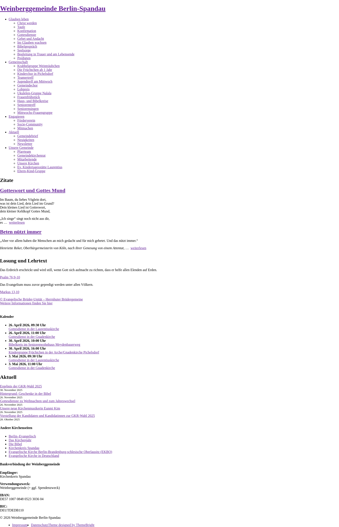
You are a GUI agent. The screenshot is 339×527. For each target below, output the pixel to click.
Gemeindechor (27, 85)
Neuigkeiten (25, 140)
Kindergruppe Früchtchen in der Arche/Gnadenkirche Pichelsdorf (54, 352)
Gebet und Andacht (30, 38)
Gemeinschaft (18, 62)
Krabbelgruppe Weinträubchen (38, 66)
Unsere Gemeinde (21, 147)
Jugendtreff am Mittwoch (34, 81)
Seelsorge (24, 50)
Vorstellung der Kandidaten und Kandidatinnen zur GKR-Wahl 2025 (47, 416)
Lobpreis (23, 89)
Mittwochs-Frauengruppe (35, 112)
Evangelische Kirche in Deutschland (34, 456)
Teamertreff (25, 77)
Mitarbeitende (27, 159)
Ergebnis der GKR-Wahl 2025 (21, 386)
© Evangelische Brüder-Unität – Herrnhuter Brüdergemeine (41, 299)
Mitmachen (25, 128)
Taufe (21, 27)
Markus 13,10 (9, 292)
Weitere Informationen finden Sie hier (26, 303)
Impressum (19, 525)
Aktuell (14, 132)
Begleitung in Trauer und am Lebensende (45, 54)
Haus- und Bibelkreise (32, 101)
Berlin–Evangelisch (22, 436)
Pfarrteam (24, 151)
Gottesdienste (26, 35)
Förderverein (26, 120)
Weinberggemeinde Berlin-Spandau (53, 8)
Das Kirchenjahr (20, 440)
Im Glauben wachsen (31, 42)
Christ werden (27, 23)
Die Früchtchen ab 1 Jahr (34, 70)
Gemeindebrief (27, 136)
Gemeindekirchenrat (31, 155)
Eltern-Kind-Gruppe (31, 171)
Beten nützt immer (21, 232)
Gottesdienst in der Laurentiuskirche (34, 329)
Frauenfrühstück (28, 97)
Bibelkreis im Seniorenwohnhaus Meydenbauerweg (44, 344)
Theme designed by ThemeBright (71, 525)
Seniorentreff (26, 105)
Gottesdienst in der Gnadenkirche (32, 337)
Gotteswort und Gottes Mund (32, 190)
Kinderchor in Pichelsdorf (35, 74)
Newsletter (24, 144)
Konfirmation (26, 31)
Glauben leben (19, 19)
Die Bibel (15, 444)
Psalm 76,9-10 (10, 277)
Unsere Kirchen (28, 163)
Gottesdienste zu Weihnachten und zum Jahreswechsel (37, 401)
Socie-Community (30, 124)
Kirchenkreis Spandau (24, 448)
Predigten (23, 58)
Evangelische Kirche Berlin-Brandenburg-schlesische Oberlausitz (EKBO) (60, 452)
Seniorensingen (28, 109)
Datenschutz (39, 525)
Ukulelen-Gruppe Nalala (34, 93)
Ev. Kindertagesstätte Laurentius (39, 167)
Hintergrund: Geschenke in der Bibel (25, 393)
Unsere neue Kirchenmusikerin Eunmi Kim (30, 408)
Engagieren (16, 116)
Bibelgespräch (27, 46)
